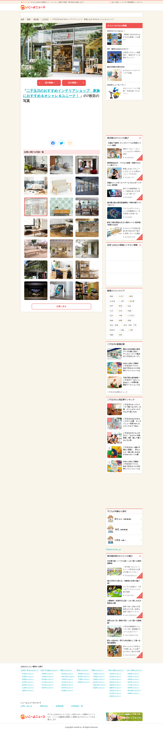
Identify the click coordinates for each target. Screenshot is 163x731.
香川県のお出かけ (115, 693)
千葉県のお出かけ (67, 679)
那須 (119, 306)
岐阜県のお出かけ (84, 676)
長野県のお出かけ (48, 674)
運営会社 (44, 706)
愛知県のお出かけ (84, 674)
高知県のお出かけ (115, 690)
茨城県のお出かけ (67, 690)
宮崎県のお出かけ (133, 688)
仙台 (128, 306)
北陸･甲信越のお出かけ (49, 670)
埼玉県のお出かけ (67, 682)
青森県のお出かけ (28, 679)
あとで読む (115, 2)
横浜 (111, 296)
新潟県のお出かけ (48, 679)
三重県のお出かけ (84, 679)
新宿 (130, 296)
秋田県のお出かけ (28, 685)
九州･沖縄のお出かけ (134, 670)
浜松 (119, 335)
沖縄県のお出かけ (133, 693)
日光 (119, 311)
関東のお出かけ (66, 670)
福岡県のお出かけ (133, 674)
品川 (111, 315)
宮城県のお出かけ (28, 676)
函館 (111, 335)
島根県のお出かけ (115, 685)
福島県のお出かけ (28, 690)
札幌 (128, 311)
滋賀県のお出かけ (99, 688)
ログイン (140, 2)
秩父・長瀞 (113, 325)
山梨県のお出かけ (48, 676)
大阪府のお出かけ (99, 674)
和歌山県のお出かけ (99, 685)
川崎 (119, 315)
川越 (121, 330)
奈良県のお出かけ (99, 682)
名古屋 (131, 301)
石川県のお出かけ (48, 682)
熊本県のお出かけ (133, 682)
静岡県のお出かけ (84, 682)
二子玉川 (130, 315)
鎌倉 (111, 320)
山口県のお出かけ (115, 679)
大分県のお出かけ (133, 685)
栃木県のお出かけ (67, 688)
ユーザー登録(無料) (128, 2)
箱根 (119, 320)
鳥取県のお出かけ (115, 682)
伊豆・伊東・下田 (129, 325)
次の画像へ (73, 83)
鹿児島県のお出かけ (134, 690)
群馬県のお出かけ (67, 685)
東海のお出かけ (83, 670)
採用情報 (60, 706)
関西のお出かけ (98, 670)
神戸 (111, 306)
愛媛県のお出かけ (115, 688)
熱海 (128, 320)
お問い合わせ (26, 706)
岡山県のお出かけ (115, 676)
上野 (121, 301)
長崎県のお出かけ (133, 679)
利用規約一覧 (77, 706)
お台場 (112, 301)
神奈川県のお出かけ (68, 676)
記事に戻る (61, 306)
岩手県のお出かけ (28, 682)
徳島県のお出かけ (115, 696)
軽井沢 (112, 330)
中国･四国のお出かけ (116, 670)
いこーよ (27, 2)
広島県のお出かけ (115, 674)
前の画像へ (50, 83)
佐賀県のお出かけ (133, 676)
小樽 (130, 330)
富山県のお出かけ (48, 685)
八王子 (120, 296)
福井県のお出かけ (48, 688)
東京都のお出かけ (67, 674)
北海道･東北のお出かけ (30, 670)
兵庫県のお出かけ (99, 679)
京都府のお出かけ (99, 676)
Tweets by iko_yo (113, 549)
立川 (111, 311)
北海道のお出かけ (28, 674)
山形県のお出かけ (28, 688)
